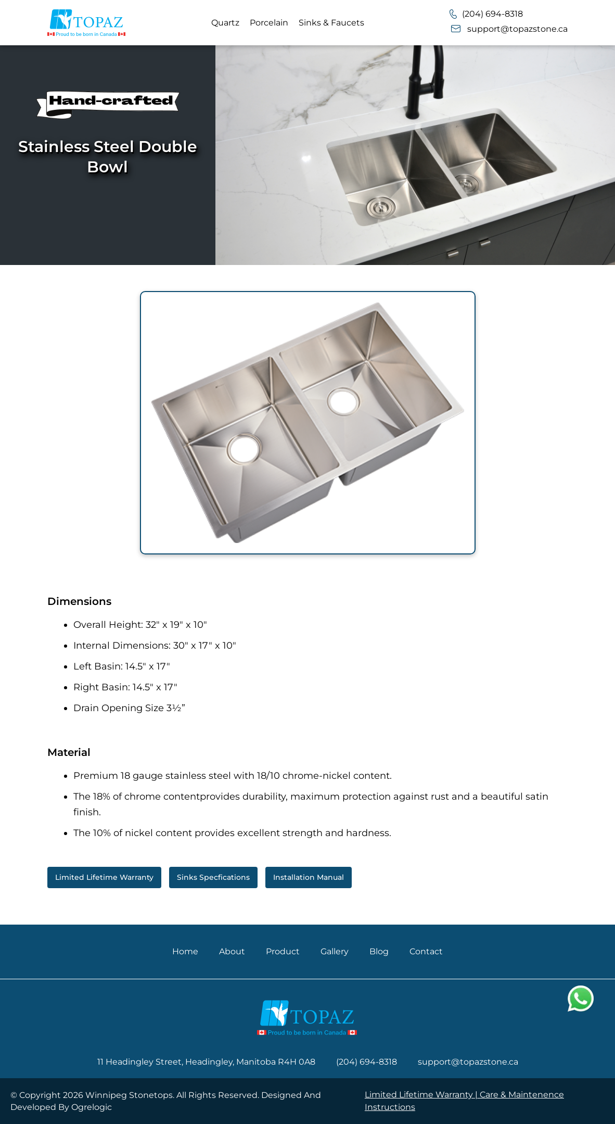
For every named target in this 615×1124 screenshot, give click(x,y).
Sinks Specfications (213, 877)
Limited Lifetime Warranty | (422, 1095)
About (232, 951)
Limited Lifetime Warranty (104, 877)
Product (283, 951)
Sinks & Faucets (331, 23)
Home (185, 951)
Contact (426, 951)
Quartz (225, 23)
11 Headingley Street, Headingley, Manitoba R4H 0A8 (206, 1062)
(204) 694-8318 (486, 14)
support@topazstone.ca (509, 28)
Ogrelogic (91, 1107)
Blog (379, 951)
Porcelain (269, 23)
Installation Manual (308, 877)
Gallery (335, 951)
